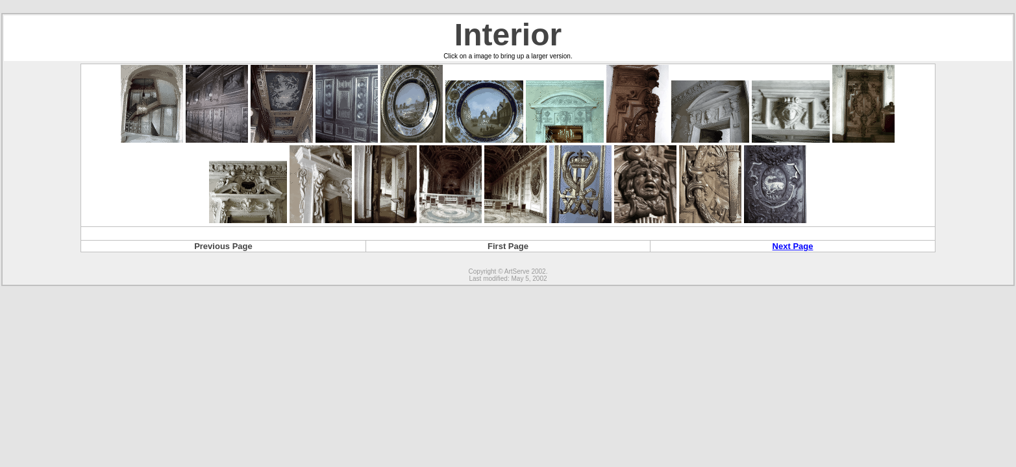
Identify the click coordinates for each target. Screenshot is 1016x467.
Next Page (793, 246)
